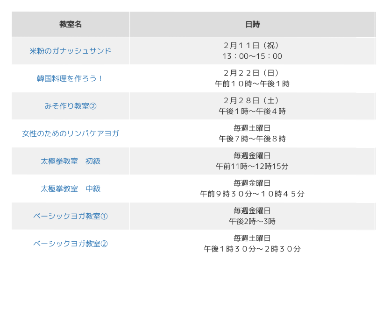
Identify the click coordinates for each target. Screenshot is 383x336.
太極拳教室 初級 (70, 160)
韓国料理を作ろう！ (70, 78)
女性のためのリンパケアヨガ (70, 133)
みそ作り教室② (70, 105)
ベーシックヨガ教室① (70, 215)
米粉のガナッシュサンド (70, 50)
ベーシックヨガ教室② (70, 243)
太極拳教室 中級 (70, 188)
